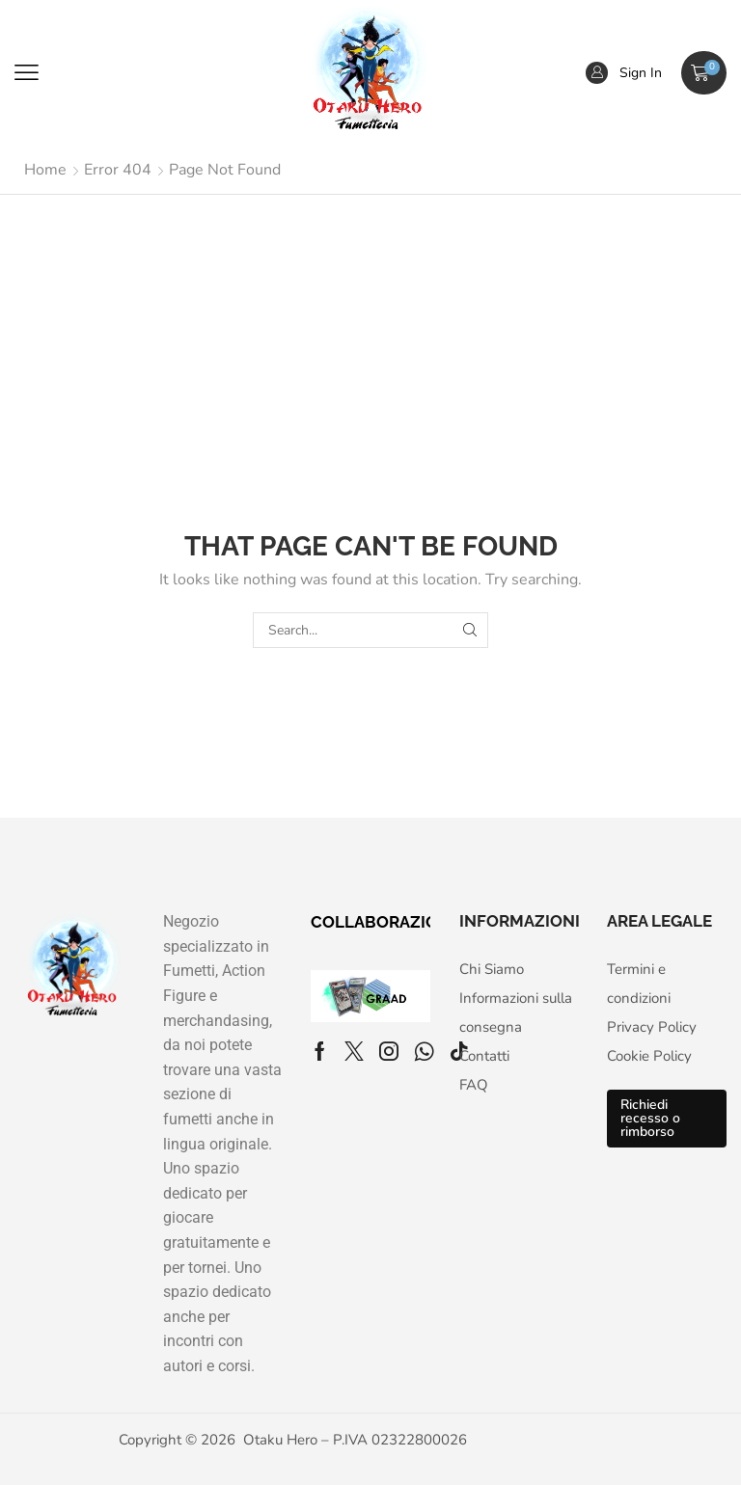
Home (45, 169)
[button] (26, 73)
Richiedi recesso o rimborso (650, 1118)
